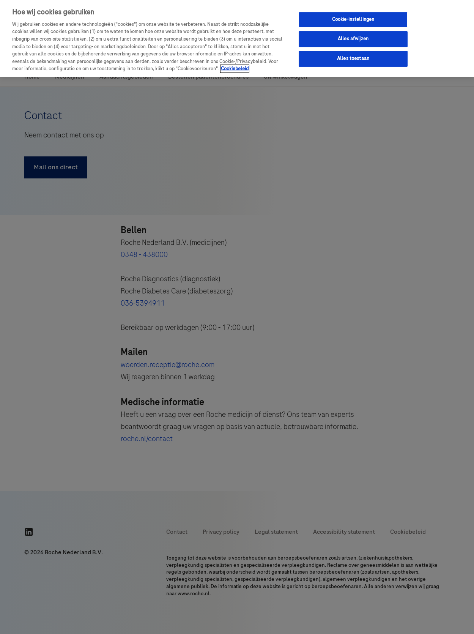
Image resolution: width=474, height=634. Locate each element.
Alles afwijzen (353, 38)
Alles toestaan (353, 58)
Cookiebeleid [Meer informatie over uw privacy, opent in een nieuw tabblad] (235, 68)
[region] (237, 38)
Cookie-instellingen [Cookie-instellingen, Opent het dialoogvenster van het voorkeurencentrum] (353, 19)
